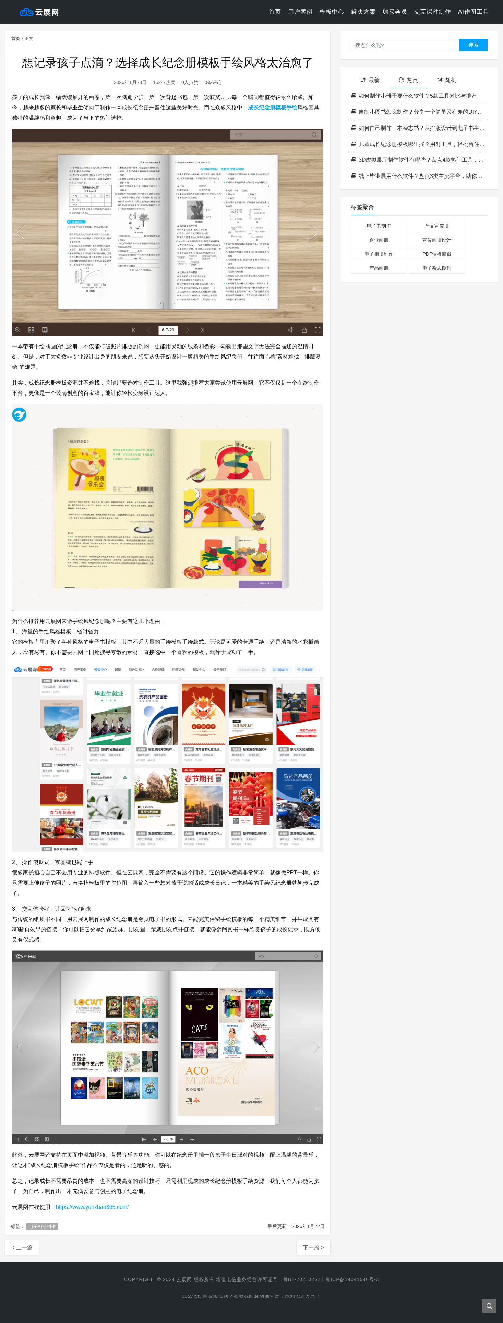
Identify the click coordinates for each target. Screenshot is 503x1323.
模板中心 (332, 12)
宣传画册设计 (436, 240)
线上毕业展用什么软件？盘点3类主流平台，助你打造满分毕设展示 (419, 176)
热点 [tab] (408, 80)
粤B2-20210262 (302, 1279)
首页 (275, 12)
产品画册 (378, 268)
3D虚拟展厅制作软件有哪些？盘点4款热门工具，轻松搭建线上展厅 (419, 160)
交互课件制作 (432, 12)
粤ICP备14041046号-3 (352, 1279)
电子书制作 (379, 226)
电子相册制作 (42, 1226)
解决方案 (363, 12)
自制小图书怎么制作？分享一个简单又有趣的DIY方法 (419, 112)
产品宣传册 (437, 226)
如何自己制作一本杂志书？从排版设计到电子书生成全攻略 (419, 128)
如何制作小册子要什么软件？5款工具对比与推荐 (414, 96)
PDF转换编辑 (436, 254)
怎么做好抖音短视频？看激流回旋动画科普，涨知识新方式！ (251, 1297)
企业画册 (378, 240)
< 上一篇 (22, 1247)
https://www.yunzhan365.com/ (92, 1207)
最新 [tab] (370, 80)
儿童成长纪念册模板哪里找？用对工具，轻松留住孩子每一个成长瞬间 (419, 144)
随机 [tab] (446, 80)
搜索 (473, 45)
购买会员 (395, 12)
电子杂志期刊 (436, 268)
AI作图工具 (473, 12)
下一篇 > (313, 1247)
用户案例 (300, 12)
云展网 (184, 1279)
